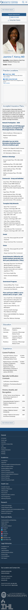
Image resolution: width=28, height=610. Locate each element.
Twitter (3, 529)
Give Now (3, 442)
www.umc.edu (4, 580)
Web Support (4, 558)
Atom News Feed (6, 539)
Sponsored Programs (6, 513)
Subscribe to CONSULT (6, 526)
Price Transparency (5, 496)
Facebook (4, 528)
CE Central (3, 438)
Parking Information (6, 450)
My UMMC (3, 448)
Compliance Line (5, 546)
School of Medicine (5, 476)
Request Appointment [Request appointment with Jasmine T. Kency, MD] (14, 14)
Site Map (3, 451)
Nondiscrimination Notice (7, 552)
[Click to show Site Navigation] (26, 2)
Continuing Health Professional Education (11, 464)
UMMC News (4, 524)
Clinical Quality (4, 490)
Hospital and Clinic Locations (8, 494)
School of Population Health (7, 480)
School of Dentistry (5, 470)
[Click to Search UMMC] (23, 2)
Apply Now (3, 462)
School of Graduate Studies (7, 472)
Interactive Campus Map (7, 444)
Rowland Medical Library (7, 468)
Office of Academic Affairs (7, 466)
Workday (3, 453)
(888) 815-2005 (15, 17)
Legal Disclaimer (5, 550)
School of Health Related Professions (9, 474)
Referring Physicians (6, 498)
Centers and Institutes (6, 505)
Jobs (2, 446)
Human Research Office (6, 507)
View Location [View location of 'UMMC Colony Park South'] (6, 83)
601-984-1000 (14, 583)
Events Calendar (5, 522)
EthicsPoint (4, 548)
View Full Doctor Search (7, 9)
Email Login (4, 440)
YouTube (4, 531)
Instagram (4, 533)
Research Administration (7, 511)
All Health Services (5, 487)
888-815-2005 (15, 585)
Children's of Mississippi (6, 489)
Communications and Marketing (8, 520)
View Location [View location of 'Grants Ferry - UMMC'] (6, 76)
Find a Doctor (4, 492)
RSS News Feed (5, 537)
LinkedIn (4, 535)
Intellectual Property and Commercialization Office (12, 509)
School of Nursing (5, 478)
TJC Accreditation (5, 556)
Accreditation (4, 460)
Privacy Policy (4, 554)
